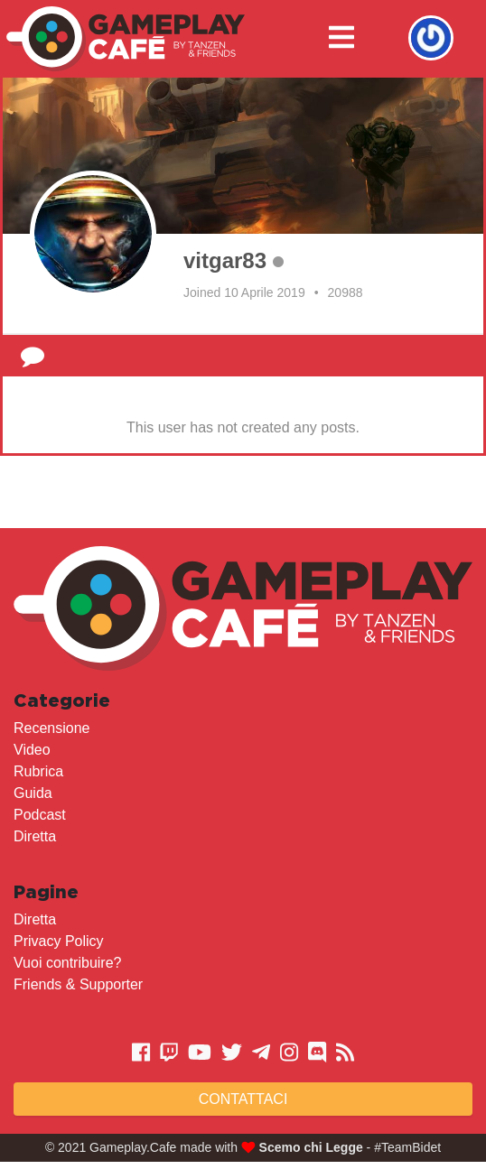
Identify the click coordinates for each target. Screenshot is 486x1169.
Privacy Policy (59, 941)
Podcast (40, 814)
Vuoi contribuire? (67, 962)
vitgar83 (224, 260)
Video (32, 749)
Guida (33, 793)
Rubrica (38, 771)
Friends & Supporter (78, 984)
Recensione (52, 728)
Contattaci (243, 1099)
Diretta (35, 836)
